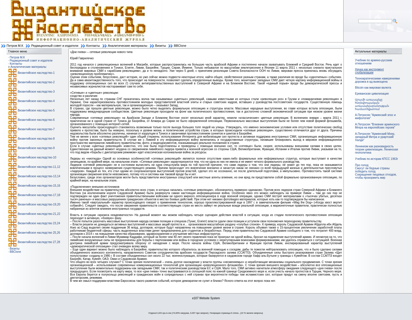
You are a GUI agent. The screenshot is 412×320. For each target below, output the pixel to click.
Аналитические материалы (127, 45)
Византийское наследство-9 (36, 148)
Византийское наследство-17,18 (39, 195)
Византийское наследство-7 (36, 129)
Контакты (93, 45)
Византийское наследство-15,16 (39, 185)
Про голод (361, 165)
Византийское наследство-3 (36, 91)
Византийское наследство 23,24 (39, 223)
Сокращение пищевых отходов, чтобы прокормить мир (376, 176)
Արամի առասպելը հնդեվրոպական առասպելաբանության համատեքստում (372, 104)
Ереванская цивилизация (372, 93)
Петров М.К (15, 45)
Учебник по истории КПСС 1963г (376, 158)
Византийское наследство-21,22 (39, 213)
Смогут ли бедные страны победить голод (372, 170)
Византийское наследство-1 (36, 72)
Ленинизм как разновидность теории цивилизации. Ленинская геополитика (376, 149)
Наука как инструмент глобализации (369, 71)
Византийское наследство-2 (36, 82)
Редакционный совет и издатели (54, 45)
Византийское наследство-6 (36, 119)
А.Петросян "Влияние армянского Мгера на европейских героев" (377, 126)
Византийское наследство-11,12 (39, 166)
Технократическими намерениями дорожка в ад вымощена (377, 80)
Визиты (160, 45)
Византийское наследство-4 (36, 101)
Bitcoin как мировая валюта (373, 87)
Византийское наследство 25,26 (39, 232)
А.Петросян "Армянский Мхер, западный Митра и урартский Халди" (375, 137)
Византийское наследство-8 (36, 138)
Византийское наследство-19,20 (39, 204)
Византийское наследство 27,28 (39, 242)
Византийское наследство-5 (36, 110)
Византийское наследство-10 (37, 157)
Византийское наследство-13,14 (39, 176)
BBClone (180, 45)
